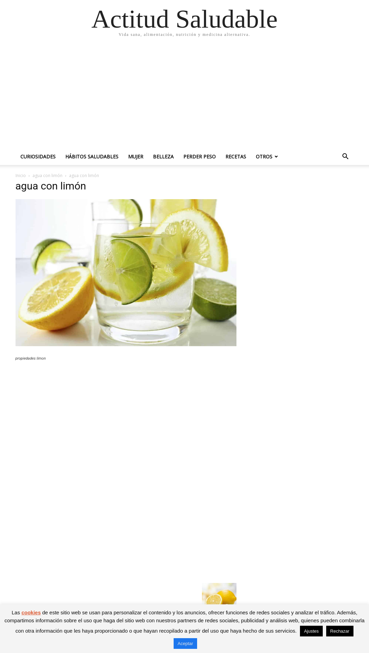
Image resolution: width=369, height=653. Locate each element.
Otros (264, 156)
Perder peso (199, 156)
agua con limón (47, 175)
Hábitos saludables (91, 156)
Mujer (135, 156)
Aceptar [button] (185, 643)
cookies (31, 612)
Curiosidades (38, 156)
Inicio (21, 175)
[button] (345, 157)
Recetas (235, 156)
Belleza (163, 156)
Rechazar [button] (340, 631)
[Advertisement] (184, 96)
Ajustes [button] (311, 631)
